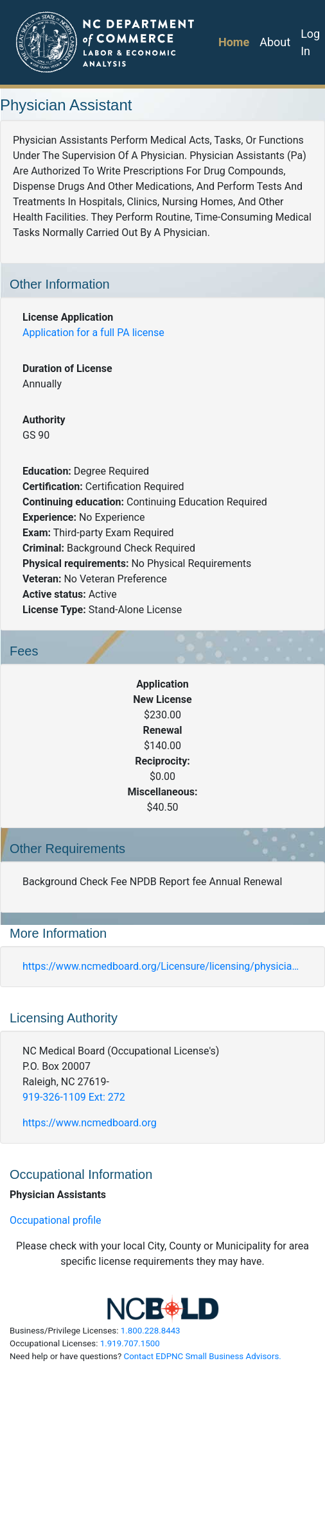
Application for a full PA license (93, 332)
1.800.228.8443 (150, 1330)
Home (233, 42)
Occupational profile (55, 1220)
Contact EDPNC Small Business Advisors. (202, 1356)
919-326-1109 (73, 1097)
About (274, 42)
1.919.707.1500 (130, 1343)
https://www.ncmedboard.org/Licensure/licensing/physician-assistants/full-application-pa (162, 966)
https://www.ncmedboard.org (89, 1123)
